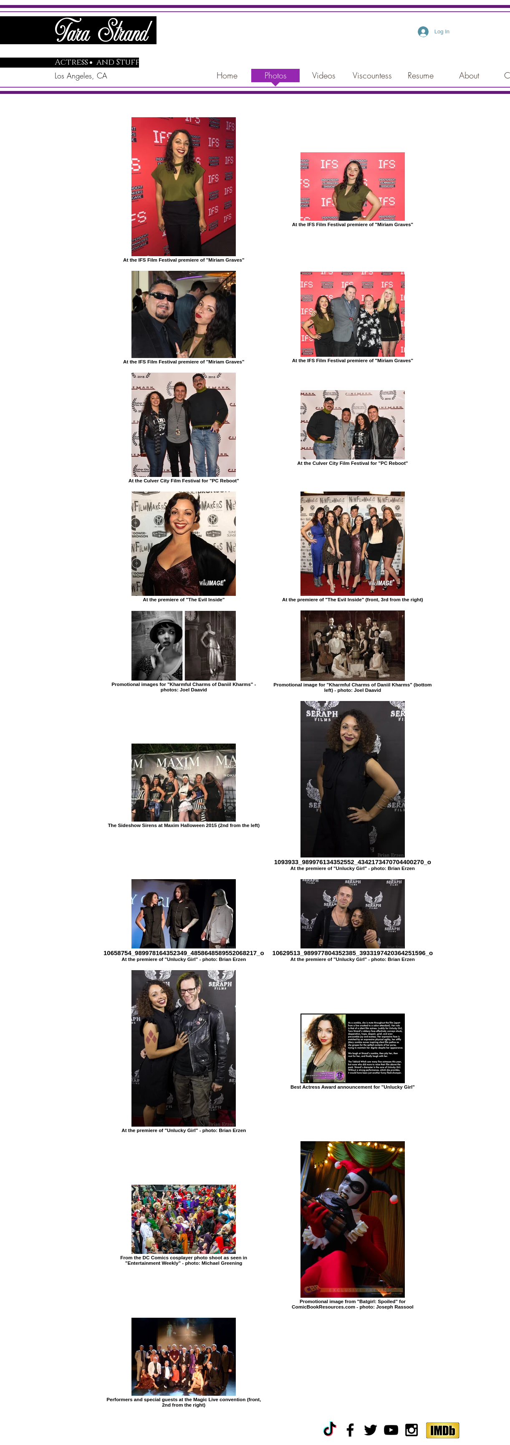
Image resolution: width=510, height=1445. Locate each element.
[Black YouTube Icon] (391, 1430)
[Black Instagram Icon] (411, 1430)
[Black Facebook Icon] (350, 1430)
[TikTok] (329, 1430)
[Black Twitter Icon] (370, 1430)
